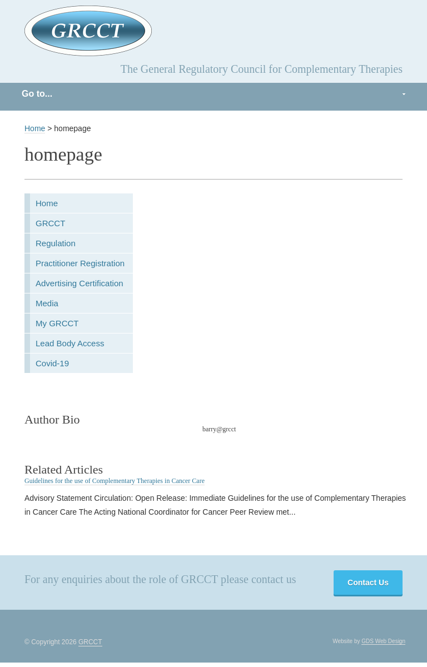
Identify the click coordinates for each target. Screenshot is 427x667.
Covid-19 (52, 363)
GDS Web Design (383, 641)
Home (34, 128)
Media (47, 303)
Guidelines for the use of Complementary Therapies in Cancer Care (114, 481)
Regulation (56, 243)
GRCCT (50, 223)
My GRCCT (57, 323)
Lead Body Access (70, 343)
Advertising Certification (79, 283)
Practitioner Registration (80, 263)
